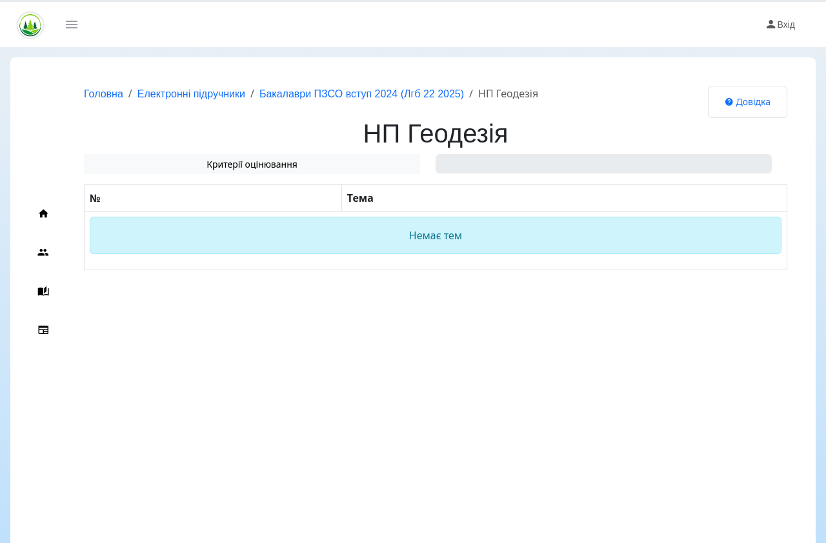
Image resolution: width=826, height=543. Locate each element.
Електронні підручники (191, 93)
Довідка (748, 101)
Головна (103, 93)
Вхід (780, 24)
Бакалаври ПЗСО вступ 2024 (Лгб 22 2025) (361, 93)
